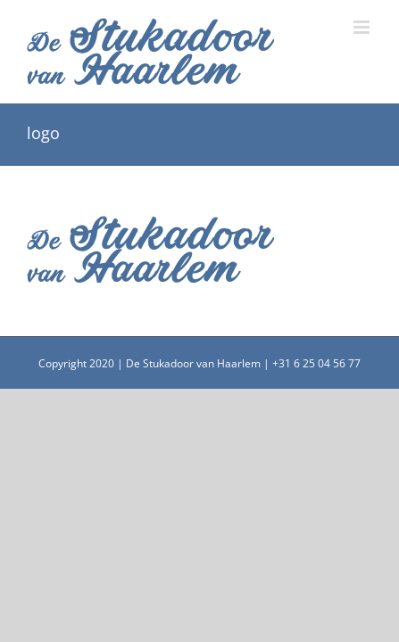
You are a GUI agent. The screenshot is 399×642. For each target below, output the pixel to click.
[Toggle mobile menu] (362, 27)
